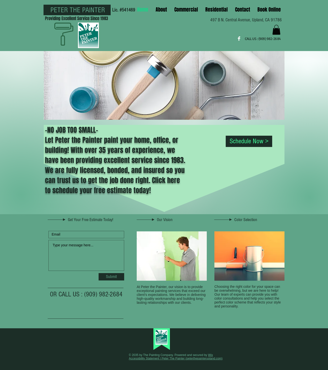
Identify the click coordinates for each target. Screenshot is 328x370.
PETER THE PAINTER (77, 10)
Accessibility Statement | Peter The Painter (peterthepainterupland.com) (176, 358)
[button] (276, 30)
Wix (210, 355)
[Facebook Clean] (239, 38)
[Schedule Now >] (249, 141)
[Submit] (111, 276)
